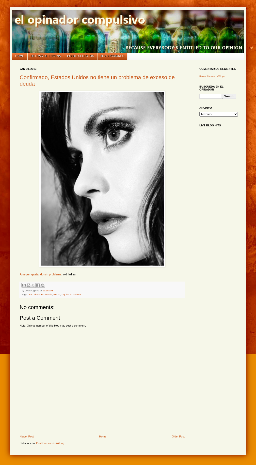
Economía (46, 294)
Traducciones (112, 56)
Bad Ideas (34, 294)
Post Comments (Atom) (50, 443)
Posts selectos (80, 56)
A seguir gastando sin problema (40, 274)
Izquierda (67, 294)
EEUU (56, 294)
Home (19, 56)
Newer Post (27, 436)
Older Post (178, 436)
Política (77, 294)
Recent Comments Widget (212, 76)
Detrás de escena (46, 56)
